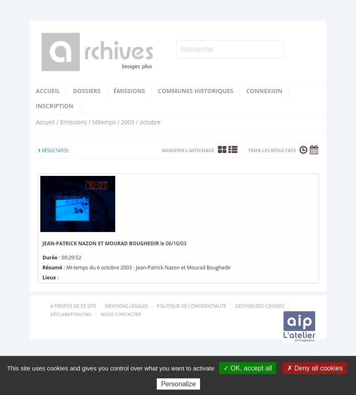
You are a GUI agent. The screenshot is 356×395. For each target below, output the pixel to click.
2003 (127, 122)
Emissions (73, 122)
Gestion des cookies (259, 306)
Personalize (178, 384)
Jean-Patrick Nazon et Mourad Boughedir (101, 243)
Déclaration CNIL (71, 314)
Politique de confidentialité (192, 306)
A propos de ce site (73, 306)
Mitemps (104, 122)
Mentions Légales (126, 306)
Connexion (264, 91)
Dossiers (86, 91)
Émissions (129, 91)
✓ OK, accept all (247, 368)
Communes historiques (195, 91)
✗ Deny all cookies (315, 368)
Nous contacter (121, 314)
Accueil (48, 91)
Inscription (55, 106)
